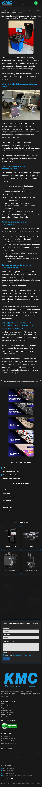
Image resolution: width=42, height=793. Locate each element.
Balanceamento (12, 10)
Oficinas (5, 490)
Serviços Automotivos (9, 497)
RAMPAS (31, 546)
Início (2, 10)
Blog (6, 10)
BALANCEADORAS (10, 571)
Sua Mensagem (8, 641)
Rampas (5, 504)
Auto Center (6, 493)
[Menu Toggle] (22, 3)
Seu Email (6, 635)
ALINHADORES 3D (11, 546)
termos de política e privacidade (22, 655)
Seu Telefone (8, 628)
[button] (36, 3)
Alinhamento (6, 500)
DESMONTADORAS (31, 571)
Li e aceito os (18, 655)
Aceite (5, 653)
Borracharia (6, 511)
